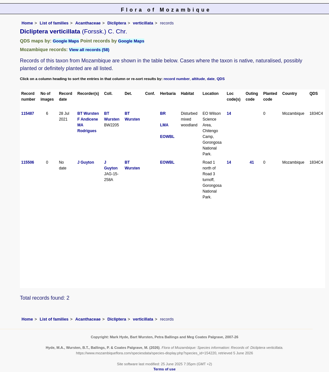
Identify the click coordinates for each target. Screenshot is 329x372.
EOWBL (167, 136)
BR (162, 113)
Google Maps (66, 41)
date (211, 79)
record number (177, 79)
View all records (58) (89, 49)
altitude (198, 79)
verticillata (143, 23)
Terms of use (165, 369)
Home (27, 23)
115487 (27, 113)
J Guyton (85, 162)
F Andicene (87, 119)
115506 (27, 162)
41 (252, 162)
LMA (164, 125)
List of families (54, 23)
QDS (221, 79)
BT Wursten (88, 113)
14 (229, 113)
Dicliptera (116, 23)
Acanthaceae (88, 23)
